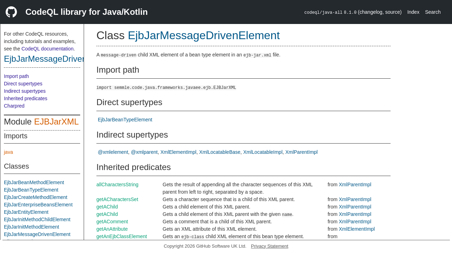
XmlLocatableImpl (262, 152)
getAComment (112, 221)
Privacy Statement (270, 246)
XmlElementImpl (178, 152)
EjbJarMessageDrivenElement (61, 59)
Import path (16, 76)
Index (413, 12)
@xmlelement (113, 152)
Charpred (14, 106)
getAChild (107, 207)
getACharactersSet (117, 199)
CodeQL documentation (47, 49)
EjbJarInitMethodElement (31, 227)
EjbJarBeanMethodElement (34, 182)
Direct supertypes (23, 83)
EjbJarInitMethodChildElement (37, 219)
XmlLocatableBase (219, 152)
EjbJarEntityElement (26, 212)
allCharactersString (117, 184)
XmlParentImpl (301, 152)
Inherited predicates (25, 98)
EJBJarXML (56, 121)
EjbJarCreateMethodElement (35, 197)
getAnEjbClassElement (121, 236)
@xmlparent (144, 152)
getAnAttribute (112, 229)
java (8, 152)
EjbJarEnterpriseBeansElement (38, 204)
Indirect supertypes (25, 91)
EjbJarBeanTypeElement (31, 190)
